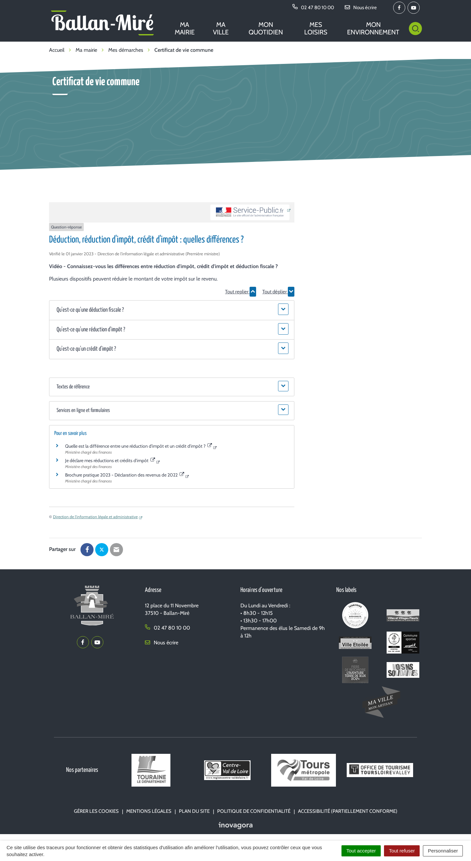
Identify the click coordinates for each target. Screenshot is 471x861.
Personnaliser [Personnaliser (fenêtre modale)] (443, 850)
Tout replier (240, 292)
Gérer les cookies (96, 811)
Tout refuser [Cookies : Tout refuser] (402, 850)
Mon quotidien (266, 28)
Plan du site (194, 811)
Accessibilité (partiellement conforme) (347, 811)
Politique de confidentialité (253, 811)
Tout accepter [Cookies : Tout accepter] (361, 850)
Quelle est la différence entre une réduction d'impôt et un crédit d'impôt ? (138, 446)
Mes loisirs (315, 28)
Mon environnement (373, 28)
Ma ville (221, 28)
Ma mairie (185, 28)
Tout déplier (278, 292)
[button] (171, 310)
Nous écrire (161, 642)
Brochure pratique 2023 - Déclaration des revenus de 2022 (124, 475)
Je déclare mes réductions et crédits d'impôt (110, 460)
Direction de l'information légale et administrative (95, 516)
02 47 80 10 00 (167, 628)
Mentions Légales (148, 811)
